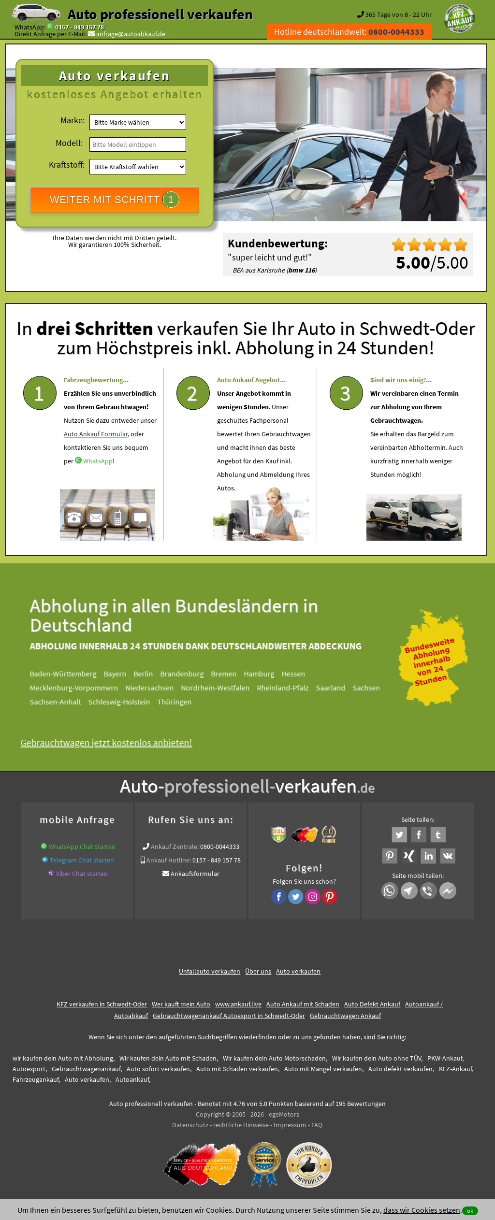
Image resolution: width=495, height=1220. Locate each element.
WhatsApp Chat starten (82, 846)
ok (470, 1210)
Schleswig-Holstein (124, 701)
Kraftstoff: (67, 164)
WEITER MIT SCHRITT (114, 199)
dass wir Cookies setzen (421, 1210)
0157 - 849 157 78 (79, 27)
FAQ (316, 1124)
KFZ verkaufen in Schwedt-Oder (102, 1004)
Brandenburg (186, 673)
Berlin (148, 673)
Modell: (69, 142)
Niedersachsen (154, 687)
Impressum (290, 1124)
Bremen (228, 673)
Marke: (72, 120)
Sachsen (371, 687)
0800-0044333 (219, 846)
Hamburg (263, 673)
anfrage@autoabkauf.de (130, 33)
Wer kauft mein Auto (181, 1004)
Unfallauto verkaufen (209, 971)
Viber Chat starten (82, 873)
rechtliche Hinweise (241, 1124)
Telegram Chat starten (82, 860)
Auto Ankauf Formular (96, 453)
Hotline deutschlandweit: (349, 31)
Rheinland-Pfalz (287, 687)
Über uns (258, 971)
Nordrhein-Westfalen (220, 687)
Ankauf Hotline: (168, 860)
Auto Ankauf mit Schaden (302, 1004)
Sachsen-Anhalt (60, 701)
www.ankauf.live (238, 1004)
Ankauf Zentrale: (175, 846)
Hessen (298, 673)
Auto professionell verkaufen (160, 14)
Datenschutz (190, 1124)
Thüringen (179, 701)
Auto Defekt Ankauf (372, 1004)
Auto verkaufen (298, 971)
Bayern (119, 673)
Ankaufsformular (195, 873)
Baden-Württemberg (67, 673)
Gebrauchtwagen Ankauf (345, 1015)
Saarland (335, 687)
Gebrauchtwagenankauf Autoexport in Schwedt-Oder (229, 1015)
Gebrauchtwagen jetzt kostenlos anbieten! (111, 742)
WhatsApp (98, 480)
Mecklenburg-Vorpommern (78, 687)
